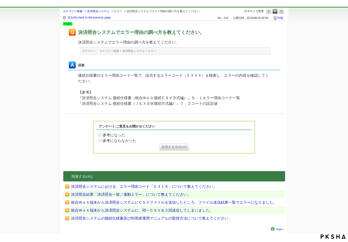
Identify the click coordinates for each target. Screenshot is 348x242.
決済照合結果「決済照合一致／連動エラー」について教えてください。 (131, 194)
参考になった (114, 135)
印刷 (280, 18)
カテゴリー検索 (73, 11)
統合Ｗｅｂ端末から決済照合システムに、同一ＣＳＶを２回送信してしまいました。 (142, 210)
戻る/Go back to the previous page (89, 17)
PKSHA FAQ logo (333, 237)
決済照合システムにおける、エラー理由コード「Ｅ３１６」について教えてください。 (144, 186)
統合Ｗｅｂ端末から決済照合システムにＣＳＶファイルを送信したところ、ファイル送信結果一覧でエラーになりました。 (174, 202)
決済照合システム (98, 11)
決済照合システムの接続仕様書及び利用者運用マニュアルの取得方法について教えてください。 (151, 218)
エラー (118, 11)
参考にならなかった (119, 141)
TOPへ (280, 229)
